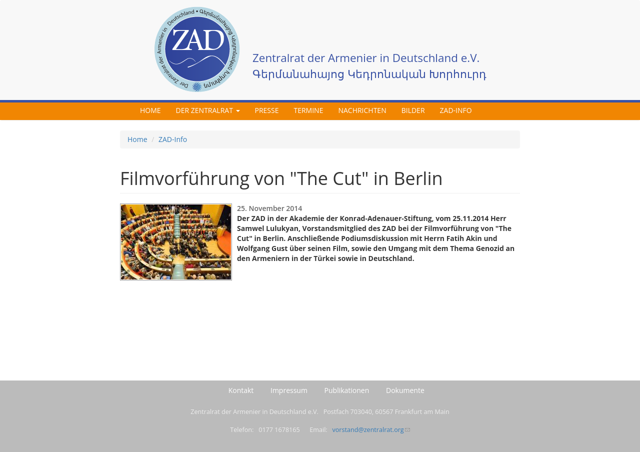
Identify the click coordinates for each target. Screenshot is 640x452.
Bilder (413, 110)
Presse (267, 110)
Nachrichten (362, 110)
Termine (308, 110)
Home (150, 110)
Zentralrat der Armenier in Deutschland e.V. (366, 58)
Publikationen (347, 390)
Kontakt (241, 390)
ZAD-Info (456, 110)
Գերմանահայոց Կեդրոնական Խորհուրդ (369, 74)
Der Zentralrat (208, 110)
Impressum (289, 390)
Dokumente (405, 390)
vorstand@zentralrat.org (371, 430)
